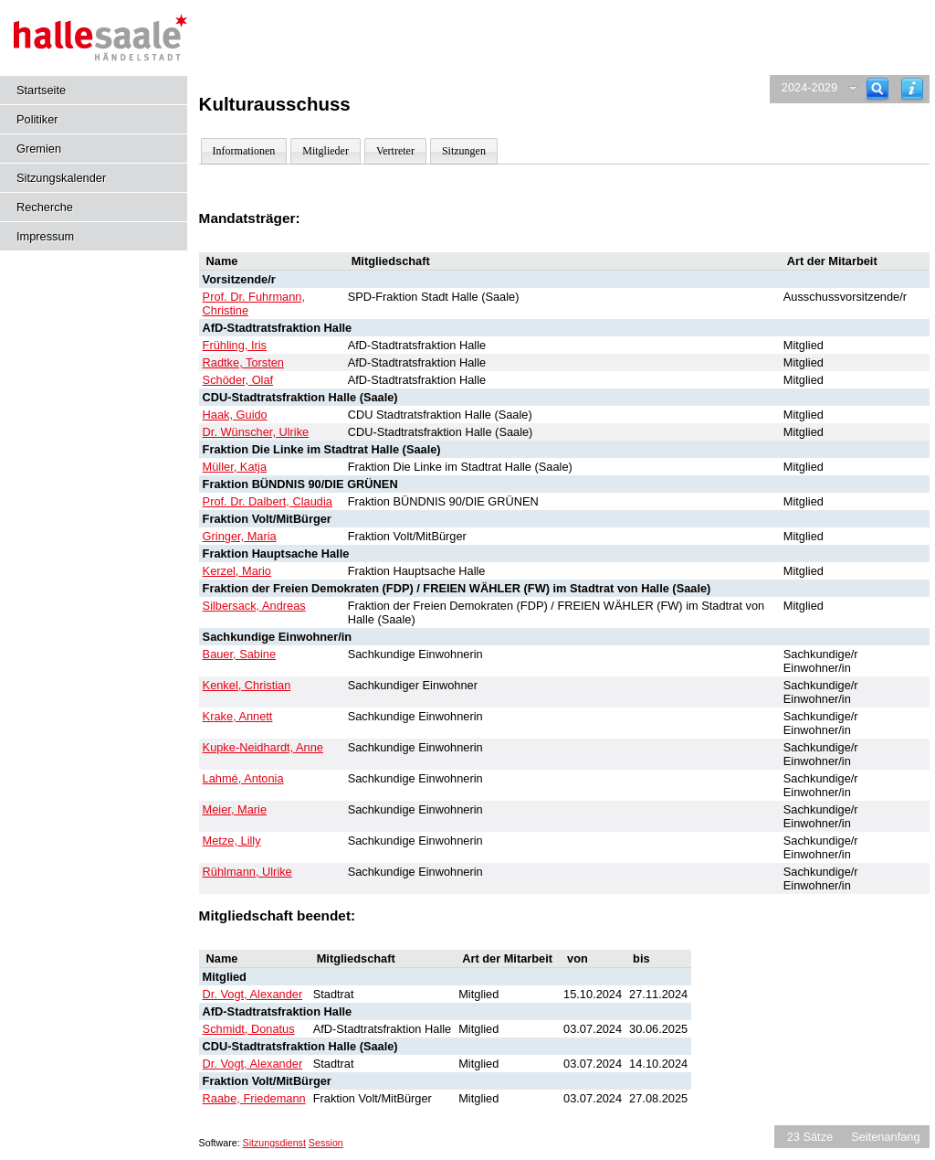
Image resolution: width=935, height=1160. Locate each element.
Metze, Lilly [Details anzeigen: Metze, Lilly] (232, 840)
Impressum (45, 236)
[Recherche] (877, 89)
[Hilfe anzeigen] (912, 89)
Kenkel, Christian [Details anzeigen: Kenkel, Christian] (247, 685)
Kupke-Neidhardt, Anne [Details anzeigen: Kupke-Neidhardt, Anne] (263, 747)
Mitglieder (325, 150)
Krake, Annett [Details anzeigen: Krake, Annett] (238, 716)
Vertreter (395, 150)
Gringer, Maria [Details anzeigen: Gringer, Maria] (240, 536)
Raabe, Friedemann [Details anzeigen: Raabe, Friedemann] (254, 1098)
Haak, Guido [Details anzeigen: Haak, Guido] (235, 414)
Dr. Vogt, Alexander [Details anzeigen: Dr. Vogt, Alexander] (253, 994)
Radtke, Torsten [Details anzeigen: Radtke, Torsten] (243, 362)
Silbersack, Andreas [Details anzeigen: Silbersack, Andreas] (254, 605)
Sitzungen (464, 150)
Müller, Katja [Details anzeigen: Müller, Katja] (235, 467)
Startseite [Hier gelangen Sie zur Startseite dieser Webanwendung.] (41, 90)
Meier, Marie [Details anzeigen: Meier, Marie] (235, 809)
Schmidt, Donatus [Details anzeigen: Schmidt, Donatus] (249, 1029)
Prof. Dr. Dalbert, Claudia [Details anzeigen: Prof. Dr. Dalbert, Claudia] (267, 501)
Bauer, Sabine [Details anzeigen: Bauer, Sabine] (239, 654)
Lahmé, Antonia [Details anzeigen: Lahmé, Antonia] (243, 778)
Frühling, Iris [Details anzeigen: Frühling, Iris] (235, 345)
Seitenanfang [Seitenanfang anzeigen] (885, 1137)
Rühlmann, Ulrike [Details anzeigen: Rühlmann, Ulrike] (247, 871)
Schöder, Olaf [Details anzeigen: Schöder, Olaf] (238, 380)
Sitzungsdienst (274, 1142)
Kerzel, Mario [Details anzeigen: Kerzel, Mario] (237, 571)
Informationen (244, 150)
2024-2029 (809, 87)
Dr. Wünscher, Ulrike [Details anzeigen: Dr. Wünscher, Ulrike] (256, 432)
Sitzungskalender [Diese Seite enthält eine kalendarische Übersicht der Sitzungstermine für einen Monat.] (61, 178)
